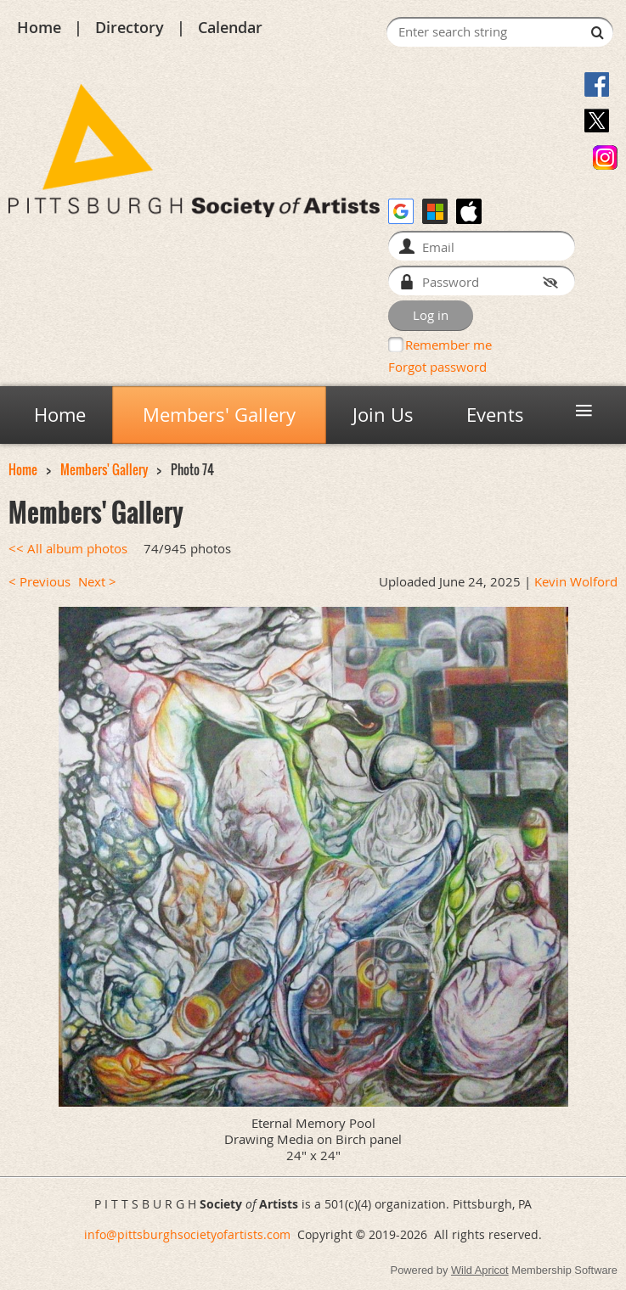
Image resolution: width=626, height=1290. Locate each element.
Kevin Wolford (576, 582)
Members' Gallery (104, 470)
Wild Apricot (480, 1270)
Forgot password (437, 366)
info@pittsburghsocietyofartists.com (187, 1234)
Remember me (448, 344)
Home (39, 27)
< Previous (39, 582)
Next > (97, 582)
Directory (129, 27)
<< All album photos (67, 549)
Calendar (230, 27)
